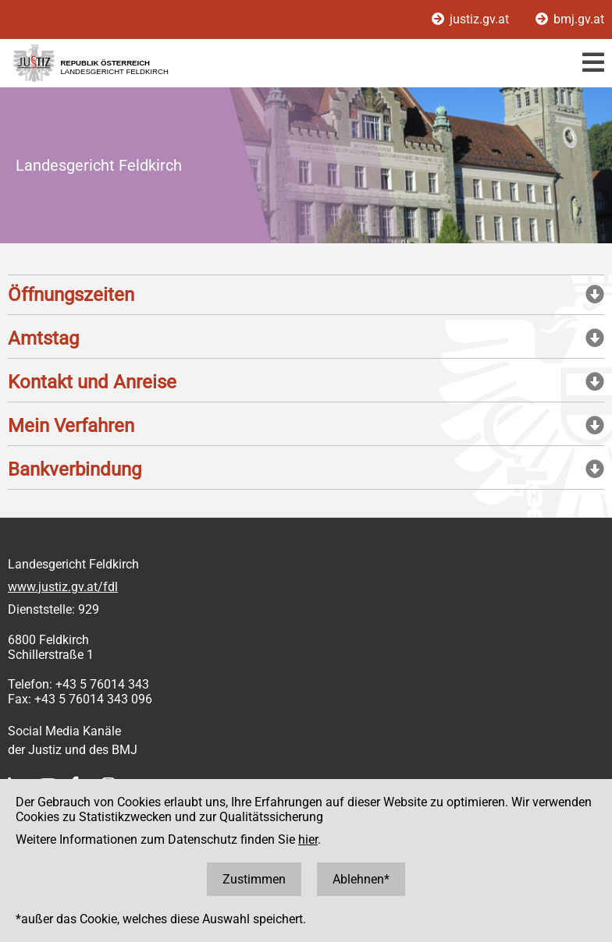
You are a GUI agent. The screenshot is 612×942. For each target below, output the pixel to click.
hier (308, 839)
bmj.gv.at (570, 19)
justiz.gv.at (472, 19)
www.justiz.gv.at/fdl (63, 586)
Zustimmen (254, 879)
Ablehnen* (361, 879)
